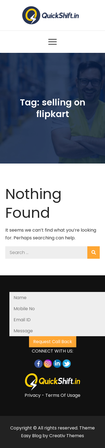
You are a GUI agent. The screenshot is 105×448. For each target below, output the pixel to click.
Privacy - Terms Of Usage (52, 395)
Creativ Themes (66, 436)
